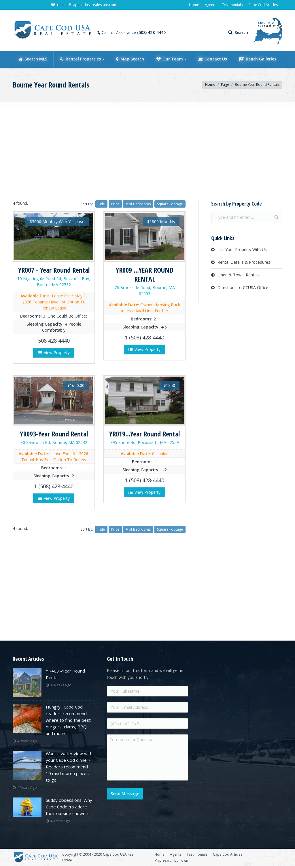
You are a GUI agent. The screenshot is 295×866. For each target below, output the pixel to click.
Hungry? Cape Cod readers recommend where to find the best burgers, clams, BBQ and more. (68, 720)
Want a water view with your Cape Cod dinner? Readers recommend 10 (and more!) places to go (69, 767)
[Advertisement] (147, 149)
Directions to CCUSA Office (243, 287)
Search (241, 32)
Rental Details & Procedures (244, 262)
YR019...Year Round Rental (144, 433)
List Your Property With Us (242, 249)
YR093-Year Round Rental (54, 433)
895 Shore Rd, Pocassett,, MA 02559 (144, 442)
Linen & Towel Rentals (239, 275)
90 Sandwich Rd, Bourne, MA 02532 (53, 442)
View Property (54, 352)
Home (210, 84)
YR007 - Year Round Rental (54, 270)
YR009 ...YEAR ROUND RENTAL (144, 274)
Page (225, 84)
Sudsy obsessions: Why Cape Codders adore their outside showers (69, 806)
